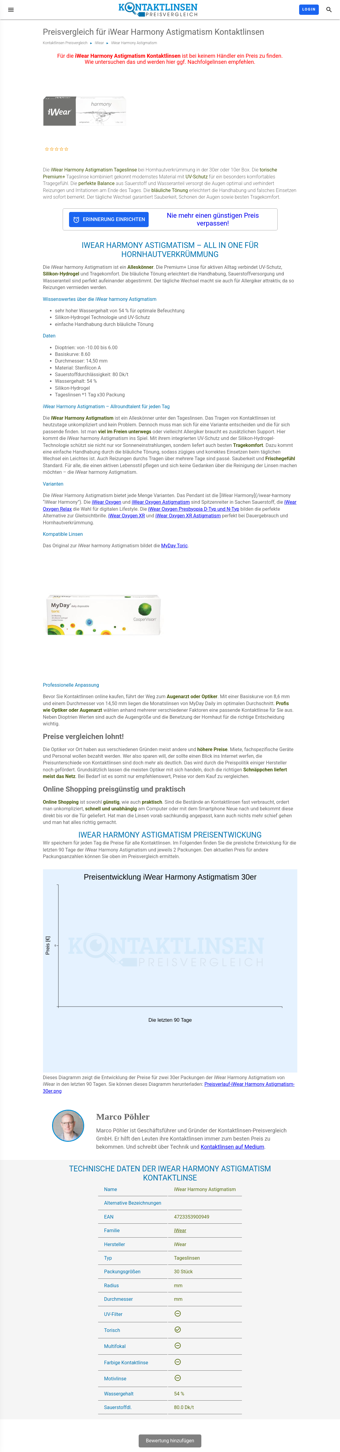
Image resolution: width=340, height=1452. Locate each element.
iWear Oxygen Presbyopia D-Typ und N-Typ (193, 509)
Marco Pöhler (123, 1117)
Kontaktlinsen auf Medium (232, 1147)
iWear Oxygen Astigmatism (161, 502)
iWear (99, 43)
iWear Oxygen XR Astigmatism (188, 516)
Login (309, 9)
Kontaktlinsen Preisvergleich (65, 43)
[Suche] (329, 9)
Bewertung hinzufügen (170, 1441)
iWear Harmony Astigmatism (134, 43)
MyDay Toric (174, 546)
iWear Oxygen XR (126, 516)
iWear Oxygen (106, 502)
